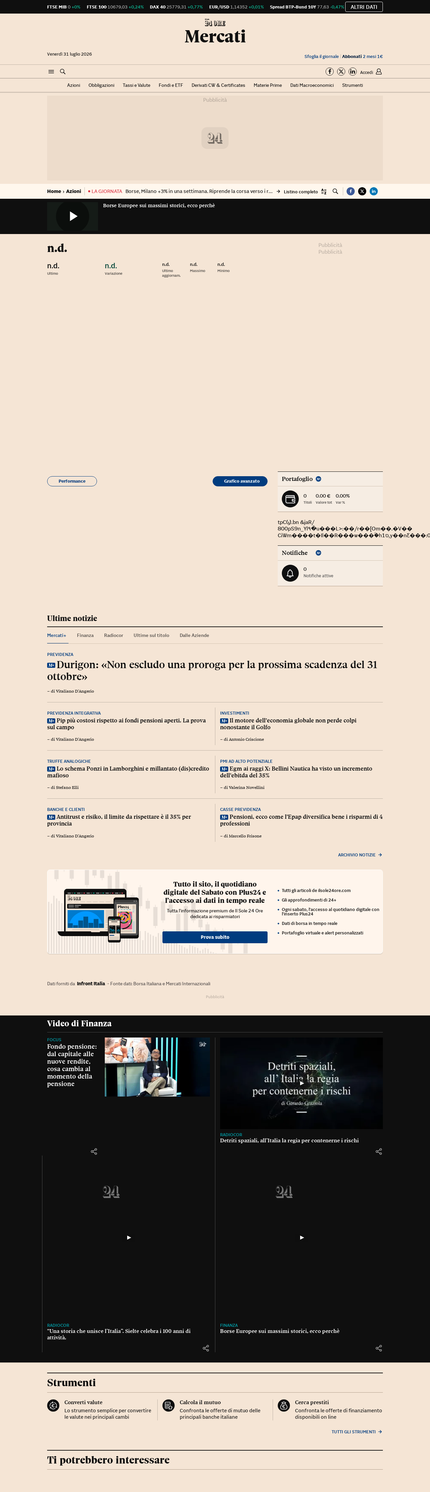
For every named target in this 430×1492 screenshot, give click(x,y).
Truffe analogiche (69, 761)
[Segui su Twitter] (341, 71)
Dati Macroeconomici (312, 85)
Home (54, 191)
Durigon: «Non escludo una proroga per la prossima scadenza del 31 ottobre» (212, 670)
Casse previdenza (240, 809)
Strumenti (352, 85)
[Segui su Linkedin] (353, 71)
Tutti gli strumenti (357, 1432)
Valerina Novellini (247, 787)
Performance (72, 481)
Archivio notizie (360, 855)
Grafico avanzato (242, 481)
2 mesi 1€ (362, 56)
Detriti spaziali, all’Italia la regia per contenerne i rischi (289, 1140)
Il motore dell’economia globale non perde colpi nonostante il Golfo (288, 724)
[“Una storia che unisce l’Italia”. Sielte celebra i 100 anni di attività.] (128, 1238)
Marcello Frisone (245, 836)
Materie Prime (268, 85)
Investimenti (234, 713)
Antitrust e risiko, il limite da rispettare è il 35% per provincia (119, 820)
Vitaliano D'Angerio (75, 691)
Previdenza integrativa (74, 713)
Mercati (215, 36)
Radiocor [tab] (113, 635)
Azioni (73, 85)
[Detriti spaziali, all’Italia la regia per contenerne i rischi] (301, 1083)
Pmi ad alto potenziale (246, 761)
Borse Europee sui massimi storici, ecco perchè (159, 205)
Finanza (229, 1325)
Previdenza (60, 654)
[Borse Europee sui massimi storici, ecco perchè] (301, 1238)
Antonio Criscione (246, 739)
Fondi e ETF (171, 85)
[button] (51, 71)
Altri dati (364, 6)
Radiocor (231, 1134)
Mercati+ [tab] (56, 635)
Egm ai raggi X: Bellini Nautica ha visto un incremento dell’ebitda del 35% (296, 772)
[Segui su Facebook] (330, 71)
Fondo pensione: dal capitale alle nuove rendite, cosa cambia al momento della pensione (72, 1065)
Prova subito (215, 937)
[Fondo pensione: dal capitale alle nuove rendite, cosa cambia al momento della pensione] (157, 1067)
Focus (54, 1040)
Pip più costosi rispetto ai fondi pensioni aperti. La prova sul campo (126, 724)
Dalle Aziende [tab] (194, 635)
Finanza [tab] (85, 635)
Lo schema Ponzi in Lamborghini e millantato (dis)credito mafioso (128, 772)
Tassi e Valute (136, 85)
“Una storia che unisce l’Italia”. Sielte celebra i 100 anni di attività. (119, 1334)
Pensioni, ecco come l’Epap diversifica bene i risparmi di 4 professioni (301, 820)
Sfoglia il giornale (322, 56)
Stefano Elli (67, 787)
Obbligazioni (101, 85)
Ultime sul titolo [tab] (151, 635)
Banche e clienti (66, 809)
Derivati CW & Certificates (218, 85)
